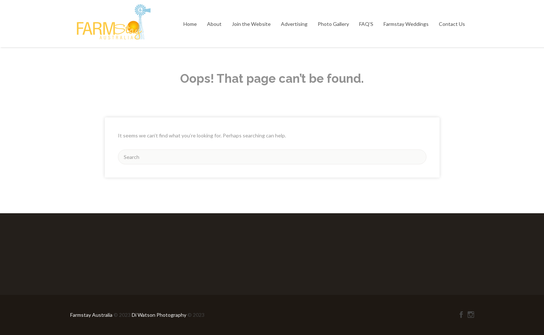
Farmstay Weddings (406, 24)
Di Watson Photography (159, 315)
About (214, 24)
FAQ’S (366, 24)
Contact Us (452, 24)
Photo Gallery (333, 24)
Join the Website (251, 24)
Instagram (471, 314)
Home (190, 24)
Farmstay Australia (92, 315)
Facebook (461, 314)
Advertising (294, 24)
